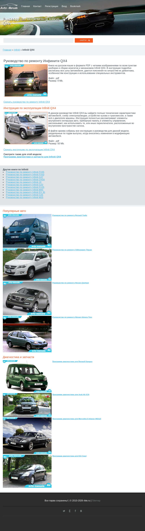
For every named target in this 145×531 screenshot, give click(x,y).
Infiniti (17, 50)
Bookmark (75, 6)
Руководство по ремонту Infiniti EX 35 (25, 192)
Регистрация (51, 6)
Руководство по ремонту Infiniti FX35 (25, 187)
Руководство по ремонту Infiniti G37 (24, 177)
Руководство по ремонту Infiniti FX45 (25, 172)
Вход (64, 6)
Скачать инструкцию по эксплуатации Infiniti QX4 (29, 149)
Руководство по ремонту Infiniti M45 (24, 190)
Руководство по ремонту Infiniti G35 (24, 195)
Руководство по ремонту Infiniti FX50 (25, 174)
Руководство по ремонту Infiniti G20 (24, 185)
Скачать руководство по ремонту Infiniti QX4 (27, 102)
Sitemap (96, 500)
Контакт (37, 6)
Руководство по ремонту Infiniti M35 (24, 197)
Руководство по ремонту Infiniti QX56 (25, 179)
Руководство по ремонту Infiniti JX (23, 182)
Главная (25, 6)
